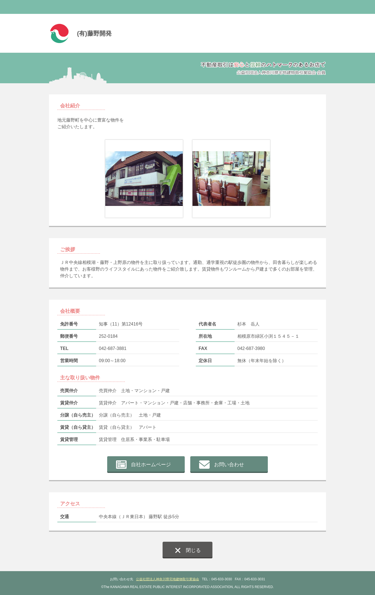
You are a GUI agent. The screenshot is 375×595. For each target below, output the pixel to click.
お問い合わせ (229, 464)
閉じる (193, 550)
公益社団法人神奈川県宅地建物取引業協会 (167, 579)
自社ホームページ (151, 464)
